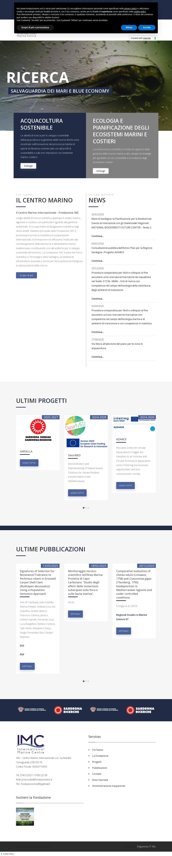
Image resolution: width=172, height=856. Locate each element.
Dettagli (28, 165)
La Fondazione (100, 756)
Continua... (98, 236)
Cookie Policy (8, 854)
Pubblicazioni (99, 768)
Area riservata (100, 780)
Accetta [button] (147, 27)
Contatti (96, 774)
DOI (22, 645)
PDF (22, 654)
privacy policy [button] (130, 8)
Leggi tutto (29, 462)
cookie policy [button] (140, 11)
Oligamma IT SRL (146, 846)
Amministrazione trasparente (108, 786)
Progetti (96, 762)
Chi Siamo (97, 749)
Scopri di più (26, 275)
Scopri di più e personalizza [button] (35, 27)
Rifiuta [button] (129, 27)
